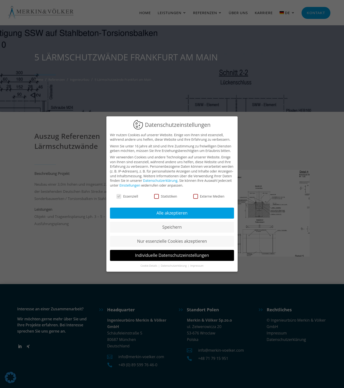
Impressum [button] (196, 263)
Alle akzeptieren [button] (172, 211)
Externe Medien (208, 194)
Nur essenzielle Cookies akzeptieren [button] (172, 239)
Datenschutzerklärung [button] (174, 263)
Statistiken (165, 194)
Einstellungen (129, 183)
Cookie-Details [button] (149, 263)
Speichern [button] (172, 225)
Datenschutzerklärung (160, 178)
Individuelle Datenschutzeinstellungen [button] (172, 253)
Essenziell (127, 194)
